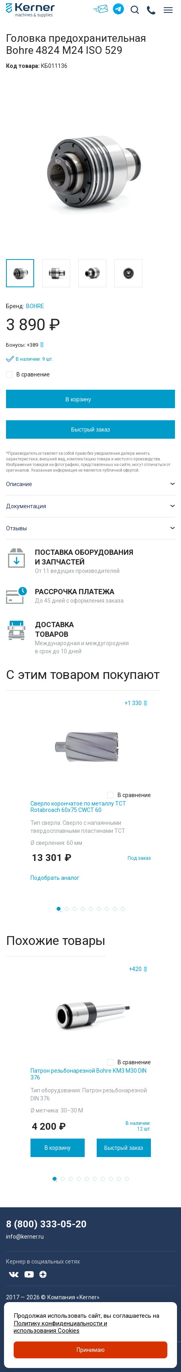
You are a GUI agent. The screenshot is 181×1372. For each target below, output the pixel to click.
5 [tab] (93, 911)
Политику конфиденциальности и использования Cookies (60, 1327)
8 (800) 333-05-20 (46, 1224)
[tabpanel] (90, 792)
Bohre (35, 306)
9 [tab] (125, 911)
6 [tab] (101, 911)
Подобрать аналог (55, 878)
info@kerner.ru (25, 1236)
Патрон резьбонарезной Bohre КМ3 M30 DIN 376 (88, 1074)
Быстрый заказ (90, 429)
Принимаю (91, 1350)
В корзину (78, 399)
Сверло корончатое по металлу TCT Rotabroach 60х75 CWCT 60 (78, 807)
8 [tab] (117, 911)
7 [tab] (109, 911)
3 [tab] (77, 911)
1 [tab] (61, 911)
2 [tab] (69, 911)
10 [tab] (129, 1181)
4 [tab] (85, 911)
